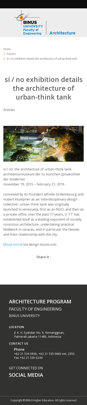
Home (7, 49)
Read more (12, 244)
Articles (11, 54)
